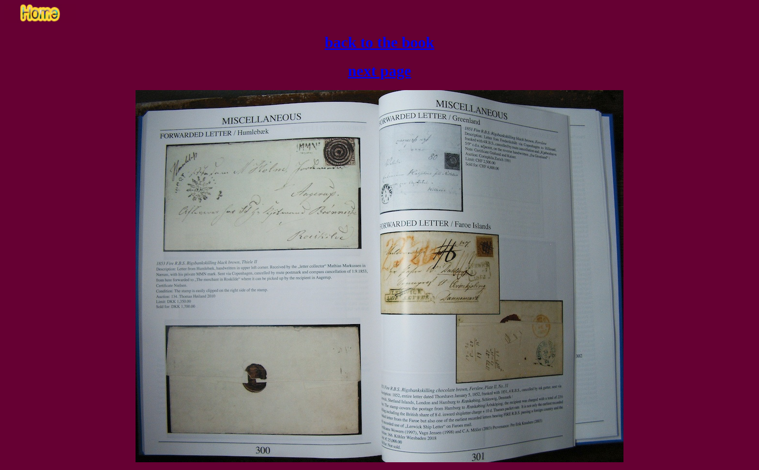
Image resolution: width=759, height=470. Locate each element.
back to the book (380, 42)
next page (379, 70)
